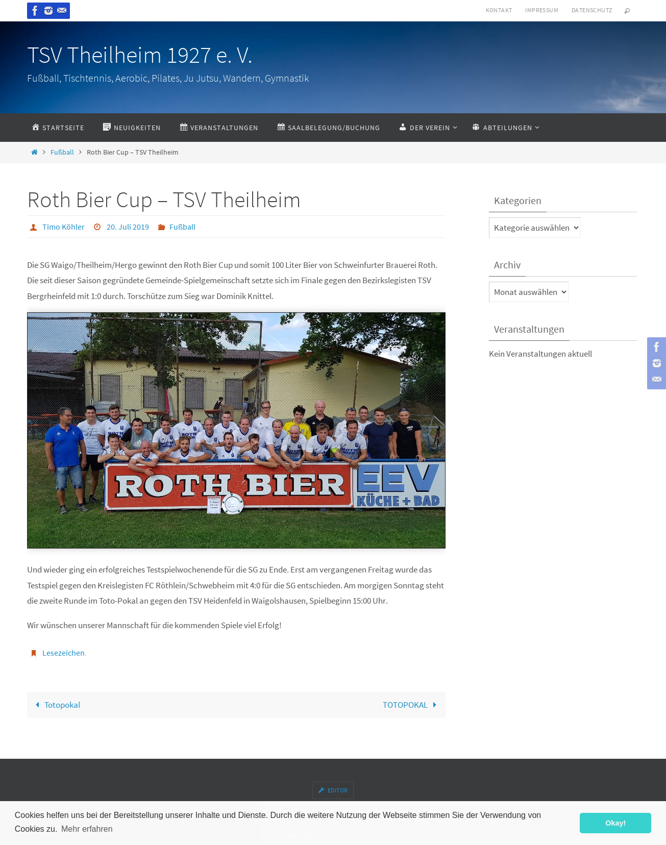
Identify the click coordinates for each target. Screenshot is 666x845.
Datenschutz (592, 10)
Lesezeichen (63, 653)
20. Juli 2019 (128, 226)
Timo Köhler (63, 226)
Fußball (62, 152)
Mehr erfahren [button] (87, 829)
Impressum (541, 10)
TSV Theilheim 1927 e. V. (140, 54)
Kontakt (499, 10)
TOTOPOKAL (412, 704)
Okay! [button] (615, 823)
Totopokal (56, 704)
